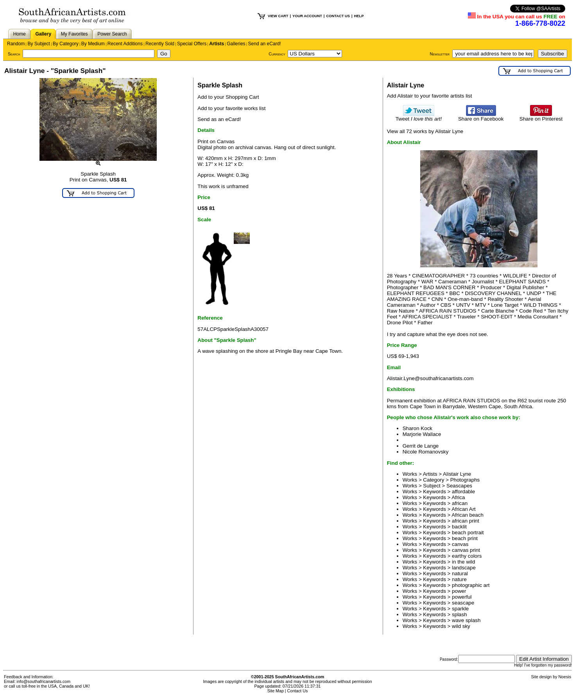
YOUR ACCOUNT (307, 16)
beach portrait (468, 532)
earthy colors (467, 556)
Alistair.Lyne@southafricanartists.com (430, 378)
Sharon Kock (417, 428)
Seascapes (459, 486)
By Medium (93, 43)
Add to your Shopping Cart (228, 97)
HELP (359, 16)
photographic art (470, 585)
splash (459, 614)
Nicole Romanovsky (426, 452)
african (460, 503)
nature (459, 579)
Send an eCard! (264, 43)
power (459, 591)
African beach (467, 515)
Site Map (275, 690)
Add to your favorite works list (231, 108)
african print (465, 521)
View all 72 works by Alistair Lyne (425, 131)
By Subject (38, 43)
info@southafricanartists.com (44, 681)
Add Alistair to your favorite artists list (429, 96)
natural (460, 573)
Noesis (564, 676)
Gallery (43, 34)
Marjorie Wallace (422, 434)
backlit (459, 527)
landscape (464, 568)
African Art (463, 509)
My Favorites (74, 34)
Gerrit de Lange (421, 446)
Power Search (112, 34)
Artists (216, 43)
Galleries (236, 43)
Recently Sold (159, 43)
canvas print (466, 550)
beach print (465, 538)
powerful (461, 597)
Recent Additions (125, 43)
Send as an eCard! (219, 119)
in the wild (463, 562)
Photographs (465, 480)
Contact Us (297, 690)
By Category (66, 43)
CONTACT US (337, 16)
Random (16, 43)
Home (19, 34)
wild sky (461, 626)
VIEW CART (278, 16)
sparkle (460, 609)
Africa (458, 497)
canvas (460, 544)
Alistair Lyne (457, 474)
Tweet (419, 116)
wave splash (466, 620)
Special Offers (191, 43)
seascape (463, 603)
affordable (463, 491)
